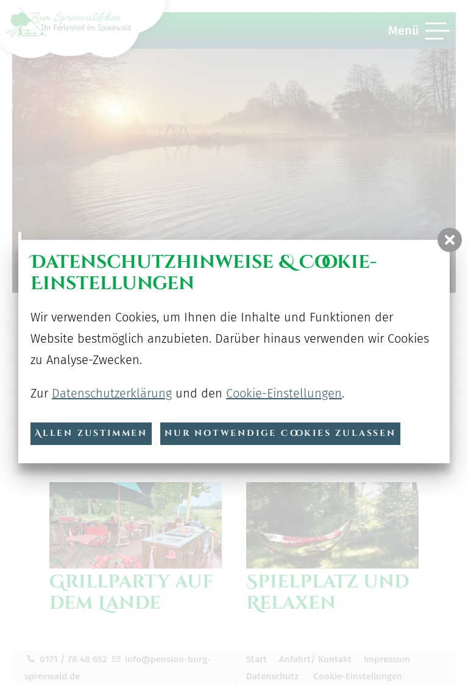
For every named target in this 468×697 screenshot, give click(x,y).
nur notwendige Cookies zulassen (280, 433)
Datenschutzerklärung (112, 393)
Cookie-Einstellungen (284, 393)
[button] (450, 240)
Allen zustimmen (91, 433)
